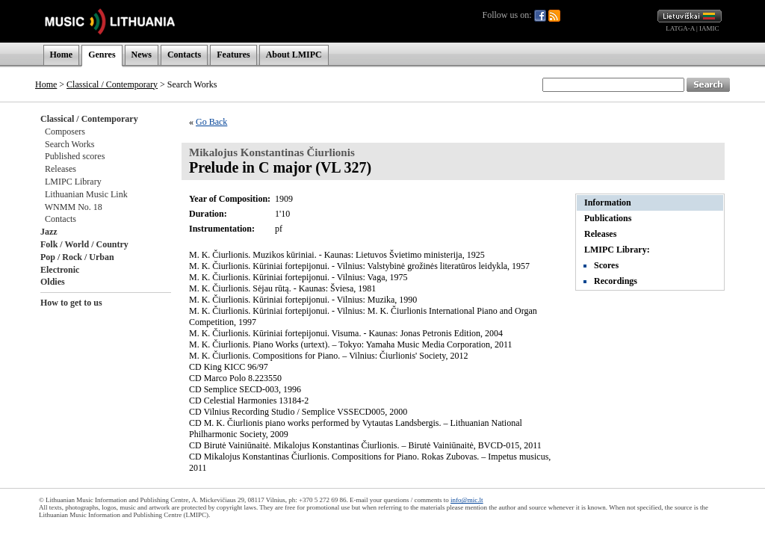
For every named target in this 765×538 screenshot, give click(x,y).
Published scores (75, 156)
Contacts (184, 54)
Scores (606, 265)
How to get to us (71, 302)
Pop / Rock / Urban (77, 257)
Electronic (59, 270)
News (141, 54)
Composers (65, 131)
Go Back (211, 122)
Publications (607, 218)
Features (233, 54)
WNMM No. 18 (73, 207)
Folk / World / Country (84, 244)
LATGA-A (680, 28)
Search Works (69, 144)
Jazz (49, 231)
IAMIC (709, 28)
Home (61, 54)
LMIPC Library (73, 181)
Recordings (615, 281)
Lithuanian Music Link (86, 194)
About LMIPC (294, 54)
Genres (101, 54)
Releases (60, 169)
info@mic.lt (466, 500)
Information (607, 202)
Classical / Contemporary (112, 84)
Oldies (52, 281)
